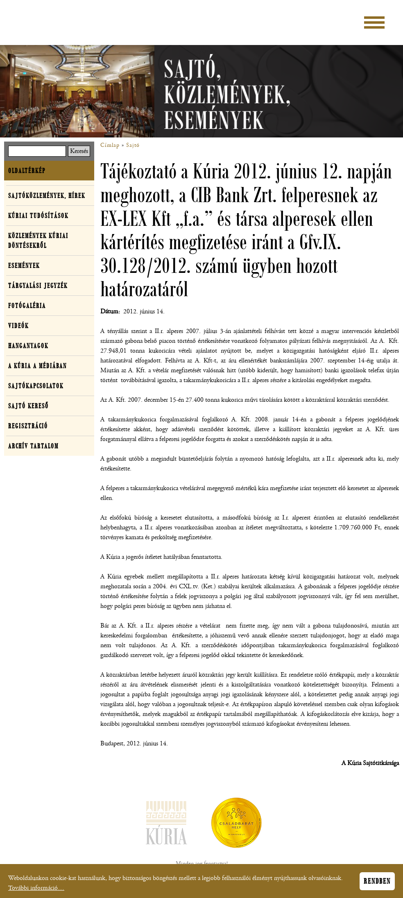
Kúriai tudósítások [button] (38, 215)
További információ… (36, 891)
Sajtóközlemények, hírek (46, 195)
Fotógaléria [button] (27, 305)
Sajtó (133, 145)
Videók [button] (18, 325)
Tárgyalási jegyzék (38, 285)
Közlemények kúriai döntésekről (38, 240)
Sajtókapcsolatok (35, 385)
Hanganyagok (28, 345)
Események (24, 265)
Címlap (110, 145)
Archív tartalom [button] (33, 445)
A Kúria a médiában (37, 365)
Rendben (377, 884)
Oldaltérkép (26, 170)
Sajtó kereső (28, 405)
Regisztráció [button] (28, 425)
